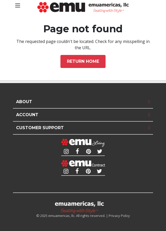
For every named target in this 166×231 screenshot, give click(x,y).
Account (27, 114)
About (24, 101)
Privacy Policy (119, 215)
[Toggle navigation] (17, 5)
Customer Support (40, 127)
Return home (83, 61)
